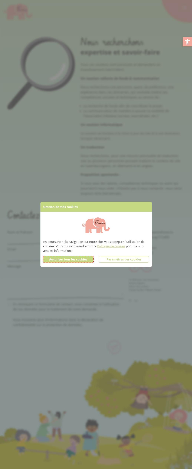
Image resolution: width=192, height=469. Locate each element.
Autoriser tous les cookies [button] (68, 259)
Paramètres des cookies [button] (123, 259)
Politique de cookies (111, 246)
